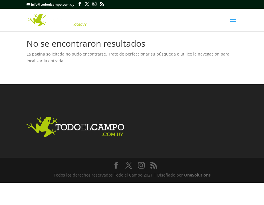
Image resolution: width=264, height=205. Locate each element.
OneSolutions (197, 175)
